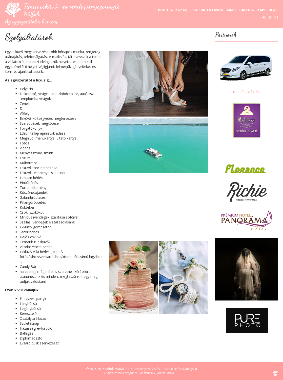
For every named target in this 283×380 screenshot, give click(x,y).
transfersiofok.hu (246, 91)
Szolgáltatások (206, 9)
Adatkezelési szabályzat (180, 369)
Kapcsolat (267, 9)
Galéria (246, 9)
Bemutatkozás (172, 9)
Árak (231, 9)
